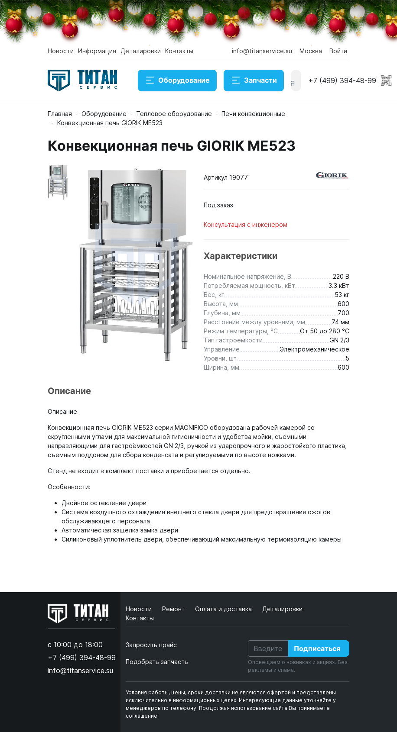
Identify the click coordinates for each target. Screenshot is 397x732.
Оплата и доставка (224, 609)
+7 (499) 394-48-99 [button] (342, 80)
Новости (61, 51)
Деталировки (140, 51)
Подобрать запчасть (157, 661)
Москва (310, 51)
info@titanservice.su (262, 51)
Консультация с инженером (245, 224)
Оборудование (177, 80)
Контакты (179, 51)
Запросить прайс (151, 644)
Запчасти (254, 80)
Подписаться (317, 648)
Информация (97, 51)
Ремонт (174, 609)
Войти (338, 51)
